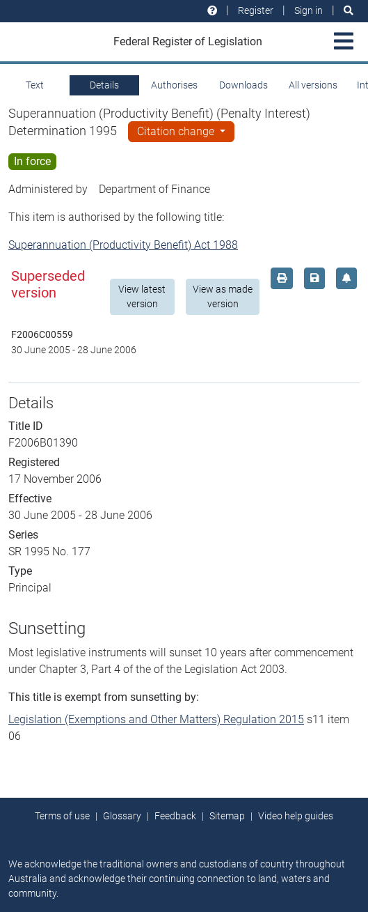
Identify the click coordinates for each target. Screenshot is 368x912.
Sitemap (227, 815)
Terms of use (62, 815)
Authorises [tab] (174, 85)
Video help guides (295, 815)
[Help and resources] (212, 11)
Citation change (177, 131)
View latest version (142, 296)
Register (255, 10)
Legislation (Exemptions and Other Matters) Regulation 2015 (156, 719)
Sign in (308, 10)
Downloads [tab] (243, 85)
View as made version (223, 296)
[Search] (348, 11)
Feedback (175, 815)
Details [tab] (104, 85)
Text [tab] (35, 85)
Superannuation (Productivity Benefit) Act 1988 (123, 245)
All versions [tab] (313, 85)
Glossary (122, 815)
